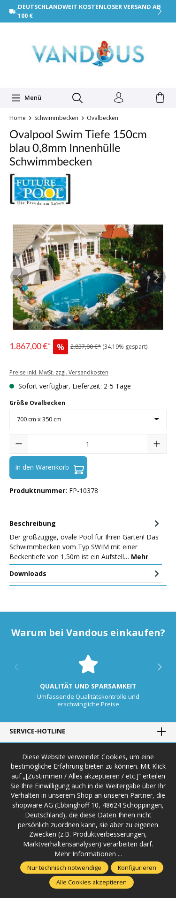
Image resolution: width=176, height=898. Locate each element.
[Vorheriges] (19, 277)
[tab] (85, 540)
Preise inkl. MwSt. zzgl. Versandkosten (58, 372)
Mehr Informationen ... (88, 853)
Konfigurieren (137, 867)
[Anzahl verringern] (18, 443)
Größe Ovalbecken (37, 403)
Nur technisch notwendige (64, 867)
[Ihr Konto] (119, 98)
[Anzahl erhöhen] (156, 443)
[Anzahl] (88, 443)
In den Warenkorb (49, 467)
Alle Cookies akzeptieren (91, 882)
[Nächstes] (156, 277)
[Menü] (26, 98)
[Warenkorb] (160, 98)
